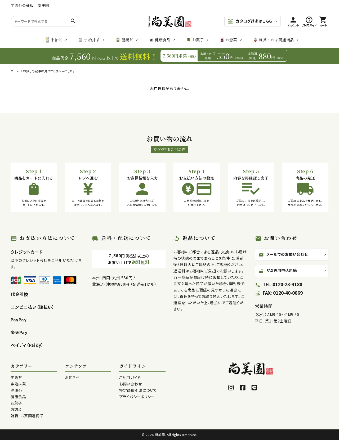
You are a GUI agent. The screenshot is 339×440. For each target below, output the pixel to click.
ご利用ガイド (129, 377)
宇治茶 (54, 39)
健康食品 (160, 40)
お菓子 (195, 40)
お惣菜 (228, 40)
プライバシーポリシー (137, 396)
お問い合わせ (130, 384)
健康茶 (124, 40)
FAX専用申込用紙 (277, 273)
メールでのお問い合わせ (283, 254)
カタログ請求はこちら (250, 21)
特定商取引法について (138, 390)
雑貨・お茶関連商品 (273, 40)
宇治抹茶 (89, 40)
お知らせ (72, 377)
